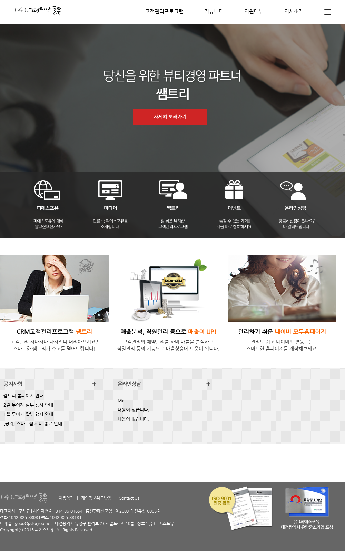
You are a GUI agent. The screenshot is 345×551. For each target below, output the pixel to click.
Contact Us (129, 498)
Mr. (121, 400)
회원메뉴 (254, 11)
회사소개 (294, 11)
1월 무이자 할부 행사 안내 (28, 414)
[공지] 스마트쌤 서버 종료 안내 (32, 423)
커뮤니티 (214, 11)
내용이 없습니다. (133, 409)
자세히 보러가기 (170, 116)
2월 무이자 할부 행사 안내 (28, 404)
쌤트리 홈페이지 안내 (23, 395)
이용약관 (66, 498)
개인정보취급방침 (96, 498)
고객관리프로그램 (164, 11)
